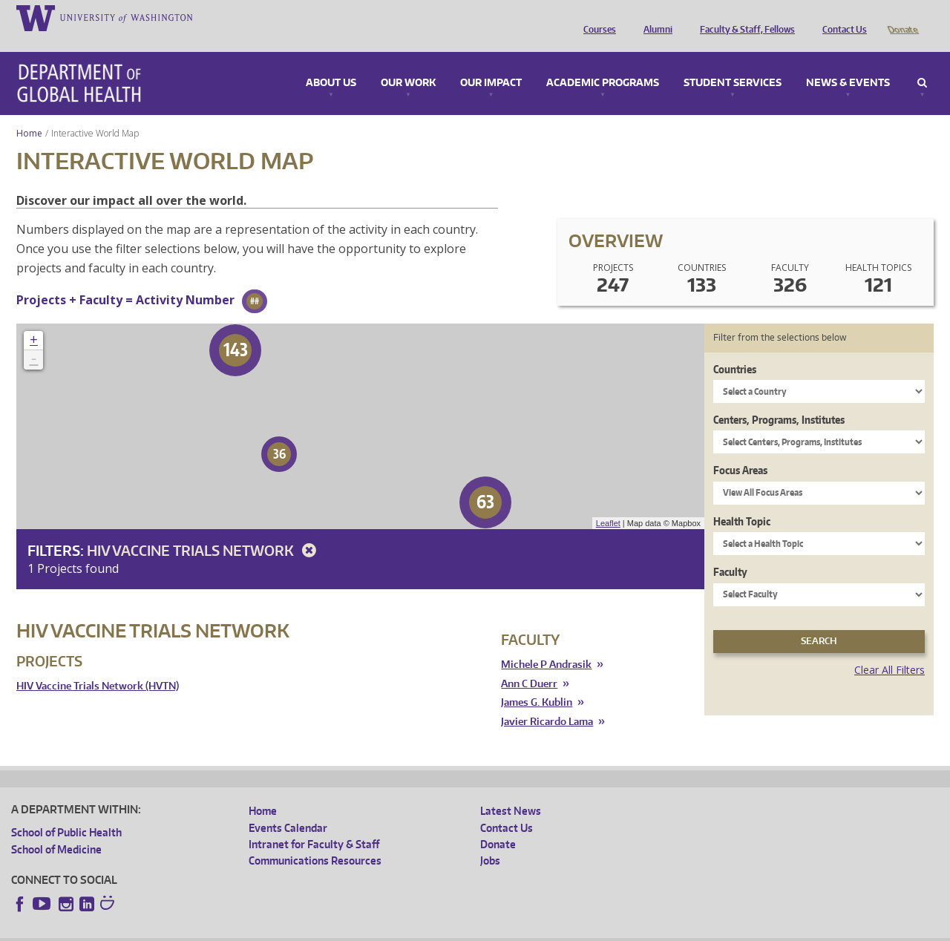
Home (29, 112)
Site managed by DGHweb (355, 929)
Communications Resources (315, 839)
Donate (902, 17)
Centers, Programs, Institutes (779, 399)
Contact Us (841, 17)
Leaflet (608, 502)
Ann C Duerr (529, 663)
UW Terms (267, 929)
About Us (331, 62)
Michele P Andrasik (546, 643)
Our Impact (491, 62)
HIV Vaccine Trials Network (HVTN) (97, 665)
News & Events (848, 62)
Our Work (408, 62)
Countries (734, 348)
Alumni (654, 17)
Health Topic (741, 500)
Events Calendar (288, 807)
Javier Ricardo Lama (547, 700)
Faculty (730, 551)
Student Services (733, 62)
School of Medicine (56, 828)
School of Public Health (66, 811)
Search (922, 62)
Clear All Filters (889, 649)
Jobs (490, 839)
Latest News (510, 790)
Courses (596, 17)
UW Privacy (207, 929)
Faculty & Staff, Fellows (743, 17)
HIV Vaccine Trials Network (204, 529)
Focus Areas (740, 449)
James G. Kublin (536, 681)
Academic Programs (602, 62)
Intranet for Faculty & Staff (314, 823)
